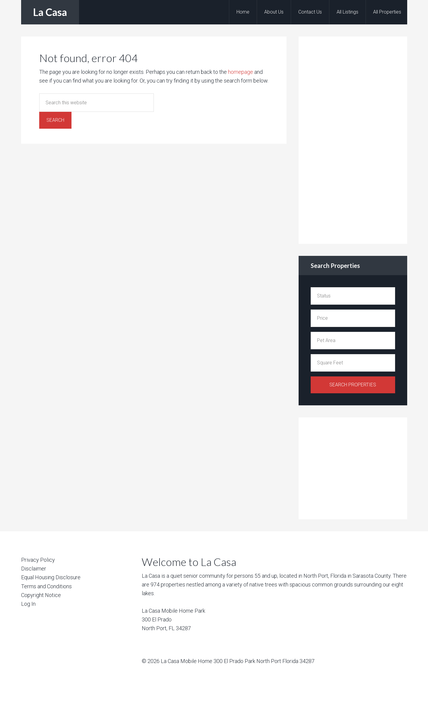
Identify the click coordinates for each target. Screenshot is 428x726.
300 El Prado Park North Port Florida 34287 (264, 661)
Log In (28, 604)
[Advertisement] (356, 139)
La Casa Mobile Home (186, 661)
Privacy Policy (38, 560)
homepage (240, 72)
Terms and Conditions (46, 586)
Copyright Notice (41, 595)
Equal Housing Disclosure (51, 577)
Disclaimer (33, 568)
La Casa (50, 12)
